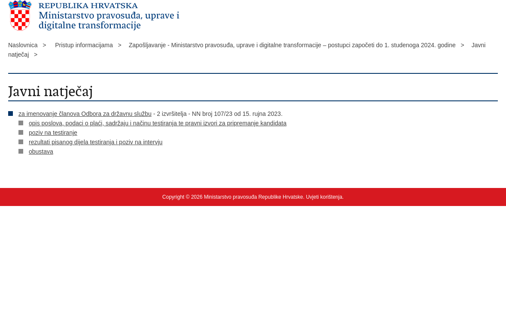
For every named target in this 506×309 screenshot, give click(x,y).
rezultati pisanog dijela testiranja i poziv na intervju (95, 142)
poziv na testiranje (53, 132)
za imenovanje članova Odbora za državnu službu (85, 113)
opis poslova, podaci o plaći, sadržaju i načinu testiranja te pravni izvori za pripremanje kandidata (158, 123)
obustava (41, 151)
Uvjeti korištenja (324, 197)
